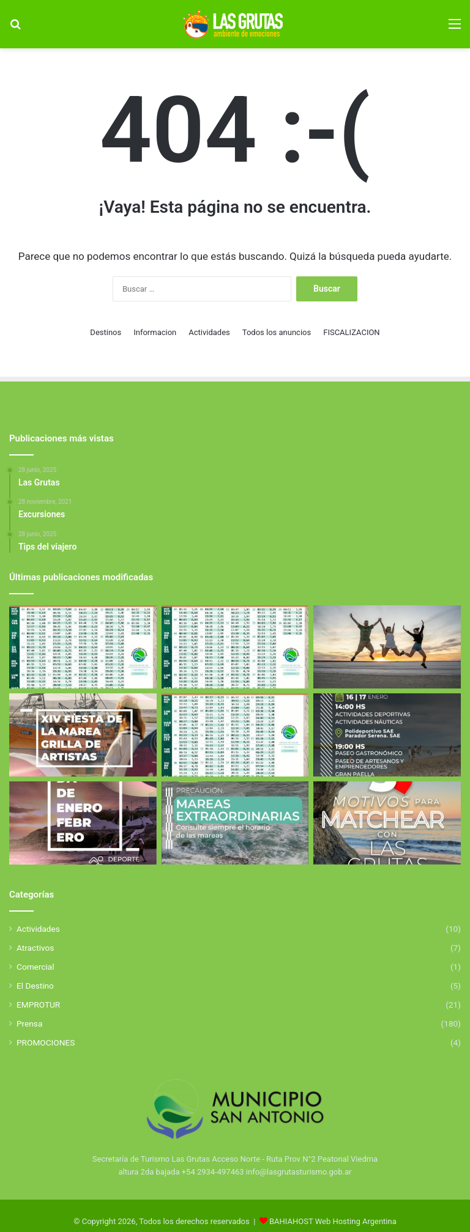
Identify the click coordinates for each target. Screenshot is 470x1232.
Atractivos (35, 948)
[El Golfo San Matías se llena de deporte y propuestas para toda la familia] (83, 823)
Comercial (35, 967)
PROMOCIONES (46, 1042)
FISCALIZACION (351, 332)
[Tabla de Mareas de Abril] (83, 646)
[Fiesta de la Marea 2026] (83, 734)
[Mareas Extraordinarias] (235, 823)
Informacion (154, 332)
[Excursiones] (387, 646)
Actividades (209, 332)
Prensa (29, 1023)
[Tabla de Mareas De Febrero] (235, 734)
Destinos (105, 332)
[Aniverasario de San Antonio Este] (387, 734)
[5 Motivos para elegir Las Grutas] (387, 823)
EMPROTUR (38, 1004)
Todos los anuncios (276, 332)
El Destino (35, 985)
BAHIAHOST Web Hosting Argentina (333, 1221)
